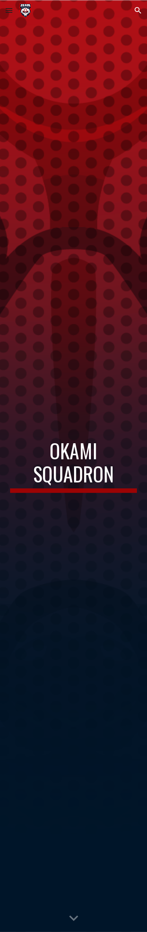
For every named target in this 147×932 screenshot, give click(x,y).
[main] (73, 466)
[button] (9, 10)
